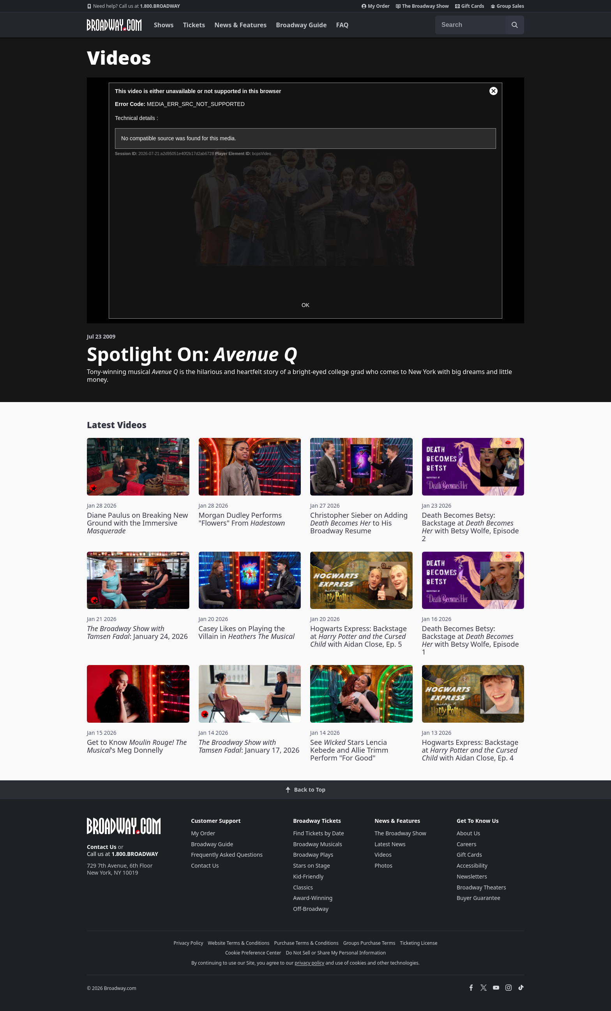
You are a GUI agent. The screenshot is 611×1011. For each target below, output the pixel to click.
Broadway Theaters (481, 887)
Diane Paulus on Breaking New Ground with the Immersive (137, 522)
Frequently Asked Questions (227, 854)
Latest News (390, 844)
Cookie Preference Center (253, 952)
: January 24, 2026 (137, 632)
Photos (383, 865)
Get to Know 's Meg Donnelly (137, 746)
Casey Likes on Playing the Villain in (247, 632)
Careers (466, 844)
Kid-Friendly (308, 876)
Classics (303, 887)
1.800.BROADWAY (133, 6)
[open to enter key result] (514, 25)
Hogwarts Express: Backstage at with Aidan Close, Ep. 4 (470, 750)
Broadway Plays (313, 854)
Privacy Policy (188, 943)
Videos (383, 854)
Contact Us (102, 846)
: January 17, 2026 (249, 746)
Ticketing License (419, 943)
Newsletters (472, 876)
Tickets (194, 25)
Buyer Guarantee (478, 898)
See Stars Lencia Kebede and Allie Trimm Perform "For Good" (349, 750)
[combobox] (479, 25)
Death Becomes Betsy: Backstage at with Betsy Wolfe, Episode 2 (470, 526)
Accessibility (472, 865)
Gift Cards (469, 6)
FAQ (342, 25)
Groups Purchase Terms (369, 943)
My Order (376, 6)
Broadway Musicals (317, 844)
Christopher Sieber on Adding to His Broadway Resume (359, 522)
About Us (468, 833)
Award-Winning (312, 898)
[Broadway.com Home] (114, 25)
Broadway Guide (301, 25)
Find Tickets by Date (318, 833)
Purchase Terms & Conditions (306, 943)
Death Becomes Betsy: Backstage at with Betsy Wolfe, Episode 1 (470, 640)
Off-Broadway (310, 908)
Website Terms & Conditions (238, 943)
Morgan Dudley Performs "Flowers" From (242, 519)
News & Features (240, 25)
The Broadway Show (422, 6)
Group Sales (507, 6)
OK (305, 305)
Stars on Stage (311, 865)
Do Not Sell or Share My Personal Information (336, 952)
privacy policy (309, 963)
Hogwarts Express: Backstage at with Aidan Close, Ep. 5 (358, 636)
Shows (164, 25)
